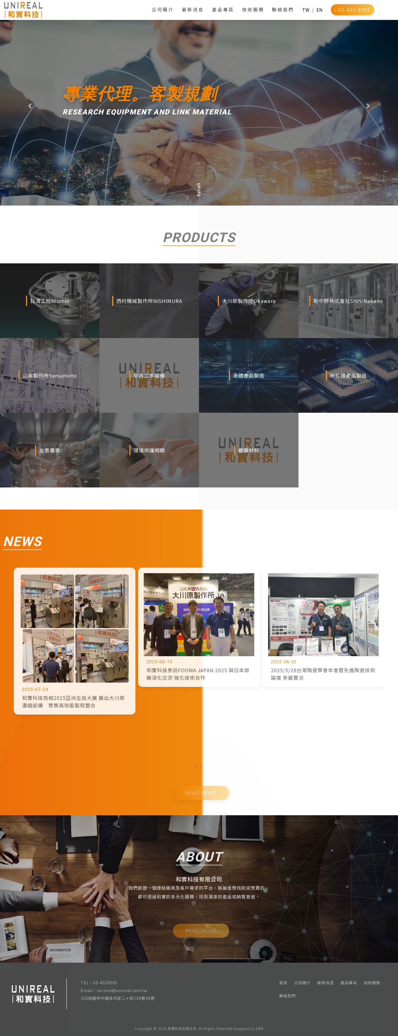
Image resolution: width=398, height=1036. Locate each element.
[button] (30, 106)
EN (319, 14)
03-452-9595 (352, 14)
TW (306, 14)
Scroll (198, 190)
